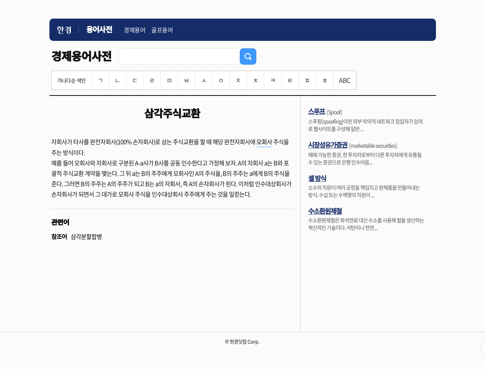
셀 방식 (317, 178)
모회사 (264, 141)
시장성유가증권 (327, 144)
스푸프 (316, 111)
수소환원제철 (325, 211)
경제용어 (134, 29)
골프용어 (162, 29)
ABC (344, 80)
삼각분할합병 (86, 236)
